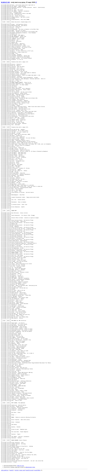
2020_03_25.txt (20, 465)
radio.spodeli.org (4, 470)
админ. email (22, 470)
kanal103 (12, 470)
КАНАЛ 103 (5, 2)
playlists (17, 470)
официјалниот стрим (30, 467)
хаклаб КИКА (37, 470)
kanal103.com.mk (29, 470)
